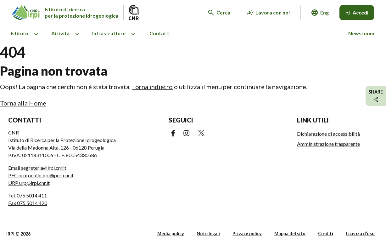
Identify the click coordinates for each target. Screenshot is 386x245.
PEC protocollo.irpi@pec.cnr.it (41, 175)
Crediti (325, 233)
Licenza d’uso (360, 233)
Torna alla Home (23, 103)
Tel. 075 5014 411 (27, 195)
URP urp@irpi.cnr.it (29, 183)
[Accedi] (356, 12)
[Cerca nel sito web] (219, 12)
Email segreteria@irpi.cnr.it (37, 168)
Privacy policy (247, 233)
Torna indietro (152, 86)
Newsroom (361, 33)
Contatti (159, 33)
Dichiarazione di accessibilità (328, 134)
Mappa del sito (289, 233)
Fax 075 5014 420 (27, 203)
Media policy (170, 233)
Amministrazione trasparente (328, 144)
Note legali (208, 233)
